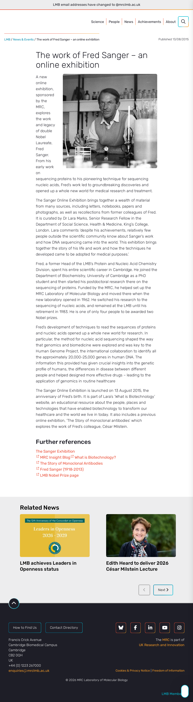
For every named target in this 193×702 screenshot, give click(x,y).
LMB (7, 39)
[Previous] (144, 590)
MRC (166, 640)
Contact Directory (64, 628)
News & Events (23, 39)
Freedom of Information (168, 670)
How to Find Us (25, 628)
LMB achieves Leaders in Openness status (48, 566)
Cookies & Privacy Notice (133, 670)
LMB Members (173, 694)
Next (163, 590)
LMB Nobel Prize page (59, 475)
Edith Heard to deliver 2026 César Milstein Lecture (137, 566)
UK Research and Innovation (161, 645)
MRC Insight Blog (55, 457)
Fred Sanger (51, 469)
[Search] (183, 22)
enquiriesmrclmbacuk (29, 671)
